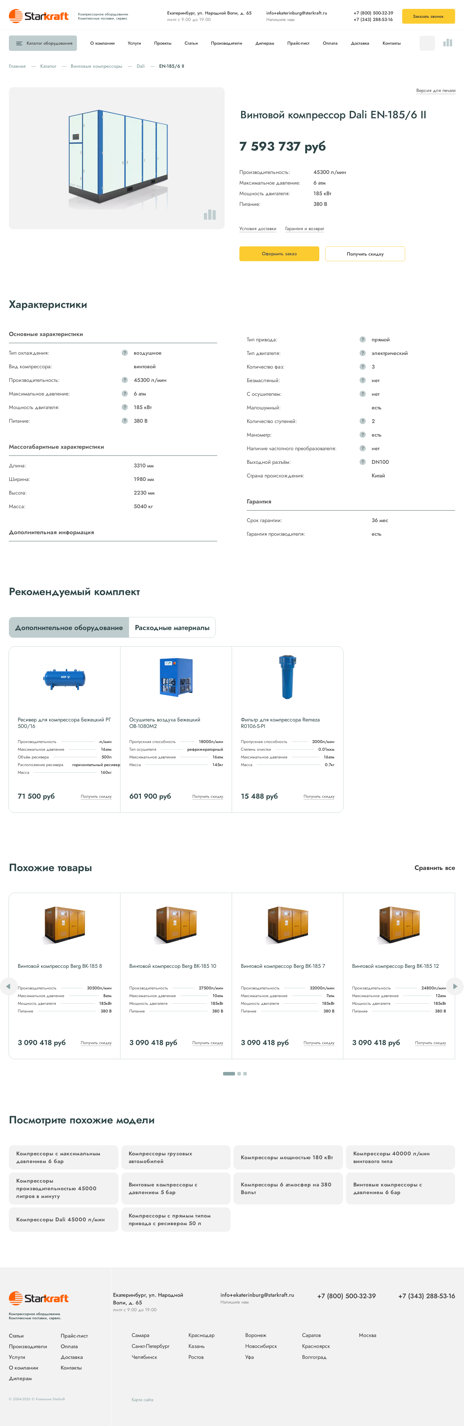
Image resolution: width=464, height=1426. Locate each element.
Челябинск (144, 1357)
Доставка (360, 43)
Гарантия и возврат (304, 228)
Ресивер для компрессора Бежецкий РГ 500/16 (64, 723)
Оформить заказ (279, 253)
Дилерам (264, 43)
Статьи (191, 43)
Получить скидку (96, 796)
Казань (196, 1346)
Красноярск (316, 1346)
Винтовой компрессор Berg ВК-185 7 (283, 966)
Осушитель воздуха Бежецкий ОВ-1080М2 (164, 723)
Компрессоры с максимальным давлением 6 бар (58, 1157)
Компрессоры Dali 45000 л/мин (60, 1219)
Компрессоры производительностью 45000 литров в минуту (56, 1188)
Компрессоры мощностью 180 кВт (287, 1157)
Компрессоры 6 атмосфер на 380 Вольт (286, 1188)
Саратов (311, 1335)
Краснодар (201, 1335)
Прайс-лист (298, 43)
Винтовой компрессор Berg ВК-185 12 (395, 966)
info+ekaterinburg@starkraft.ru (296, 13)
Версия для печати (436, 90)
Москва (367, 1335)
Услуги (134, 43)
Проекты (162, 43)
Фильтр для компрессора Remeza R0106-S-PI (280, 723)
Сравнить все (435, 867)
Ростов (196, 1357)
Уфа (249, 1357)
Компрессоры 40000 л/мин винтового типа (391, 1157)
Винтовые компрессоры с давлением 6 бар (388, 1188)
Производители (226, 43)
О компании (102, 43)
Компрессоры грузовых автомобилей (160, 1157)
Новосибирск (261, 1346)
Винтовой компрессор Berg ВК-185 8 (60, 966)
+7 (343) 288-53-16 (373, 19)
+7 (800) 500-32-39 (373, 13)
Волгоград (314, 1357)
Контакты (392, 43)
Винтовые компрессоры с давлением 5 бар (163, 1188)
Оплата (330, 43)
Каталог (48, 43)
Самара (140, 1335)
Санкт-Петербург (151, 1346)
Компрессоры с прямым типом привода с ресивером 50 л (170, 1219)
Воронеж (255, 1335)
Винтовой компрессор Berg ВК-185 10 (172, 966)
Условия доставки (257, 228)
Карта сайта (142, 1399)
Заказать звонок (428, 16)
